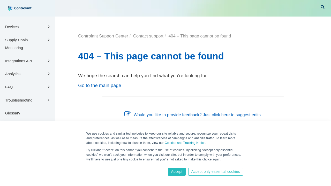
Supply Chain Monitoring (28, 43)
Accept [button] (176, 171)
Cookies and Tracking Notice (185, 143)
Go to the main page (99, 85)
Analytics (28, 73)
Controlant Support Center (103, 36)
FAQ (28, 87)
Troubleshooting (28, 100)
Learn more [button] (95, 164)
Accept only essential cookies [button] (215, 171)
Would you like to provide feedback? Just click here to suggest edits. (193, 115)
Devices (28, 26)
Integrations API (28, 61)
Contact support (148, 36)
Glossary (12, 113)
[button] (323, 7)
